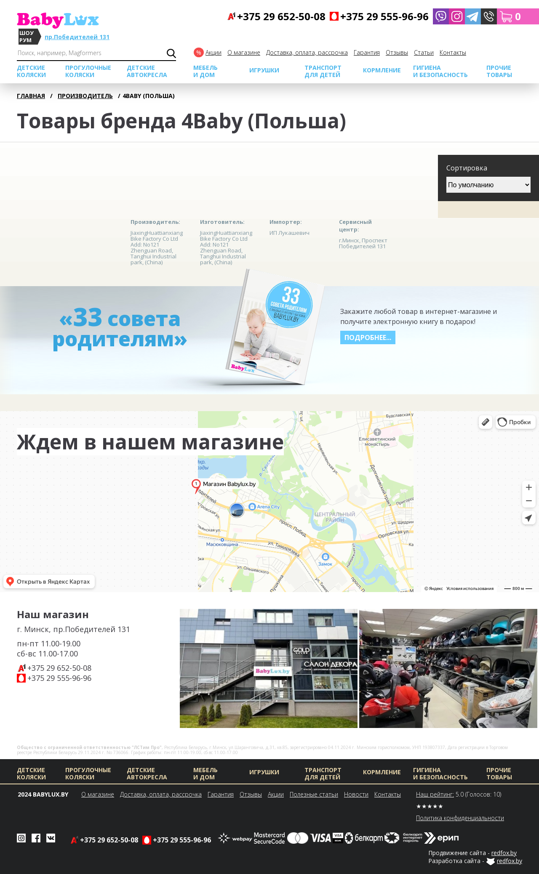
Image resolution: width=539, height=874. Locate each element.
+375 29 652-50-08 (59, 668)
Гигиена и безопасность (440, 71)
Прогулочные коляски (88, 71)
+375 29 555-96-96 (59, 678)
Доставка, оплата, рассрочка (307, 52)
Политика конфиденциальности (460, 818)
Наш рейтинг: (435, 794)
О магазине (243, 52)
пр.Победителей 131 (77, 37)
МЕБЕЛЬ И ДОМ (205, 71)
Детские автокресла (147, 71)
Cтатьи (424, 52)
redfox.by (504, 853)
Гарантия (367, 52)
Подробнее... (367, 337)
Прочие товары (499, 71)
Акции (213, 52)
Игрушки (264, 70)
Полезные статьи (314, 794)
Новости (356, 794)
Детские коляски (31, 71)
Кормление (382, 70)
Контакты (453, 52)
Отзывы (397, 52)
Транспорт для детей (323, 71)
